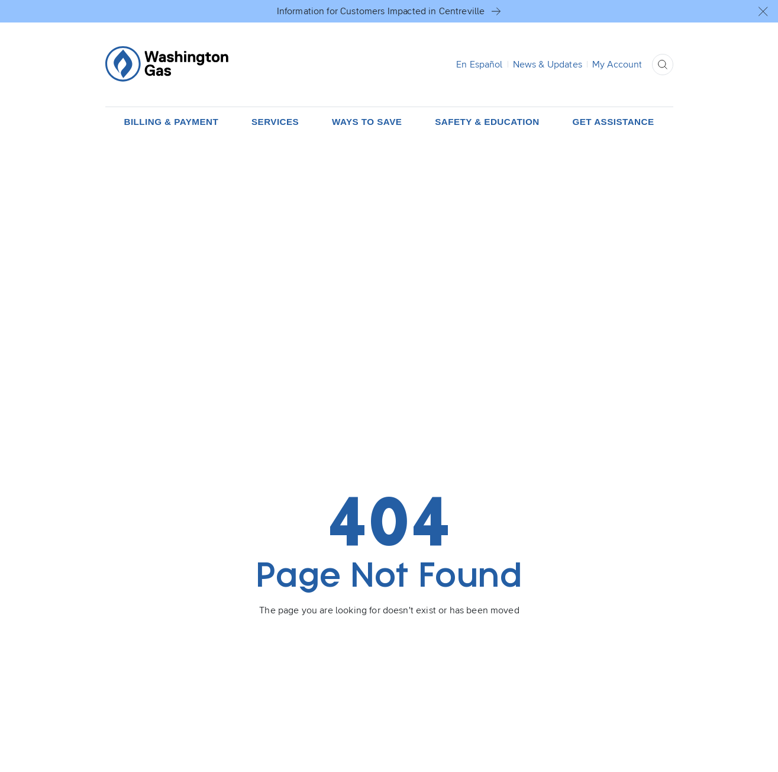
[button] (763, 11)
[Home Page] (166, 64)
